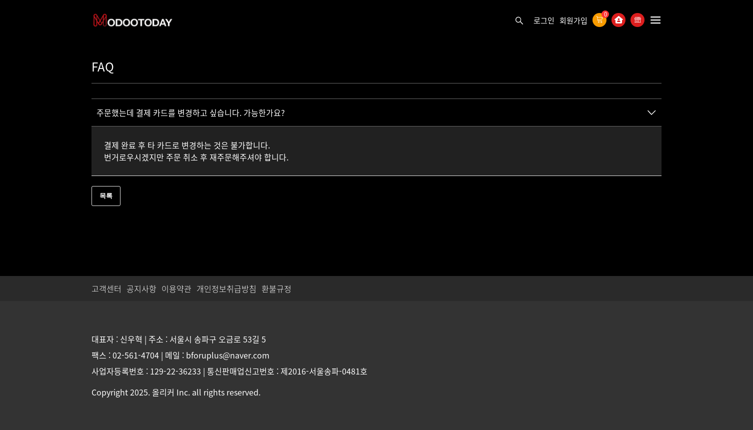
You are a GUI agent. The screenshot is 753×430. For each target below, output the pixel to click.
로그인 (544, 20)
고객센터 (107, 288)
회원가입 (574, 20)
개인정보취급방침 (226, 288)
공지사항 (141, 288)
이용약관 (177, 288)
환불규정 (277, 288)
